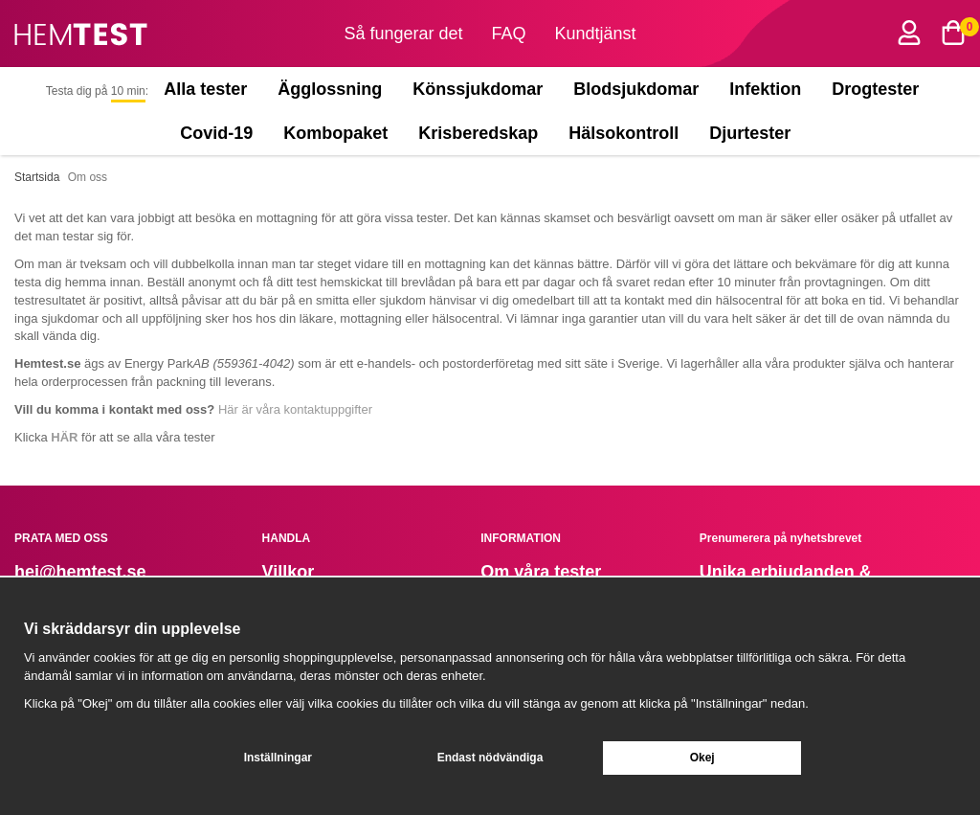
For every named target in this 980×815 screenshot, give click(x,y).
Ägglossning (330, 89)
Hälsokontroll (623, 133)
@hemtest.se (92, 571)
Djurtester (754, 133)
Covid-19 (216, 133)
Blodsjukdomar (636, 89)
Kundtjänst (595, 33)
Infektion (765, 89)
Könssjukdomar (477, 89)
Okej (702, 757)
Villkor (288, 571)
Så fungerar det (403, 33)
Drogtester (875, 89)
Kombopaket (335, 133)
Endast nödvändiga (490, 757)
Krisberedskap (478, 133)
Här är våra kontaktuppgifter (295, 409)
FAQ (509, 33)
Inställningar (278, 757)
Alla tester (205, 89)
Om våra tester (540, 571)
